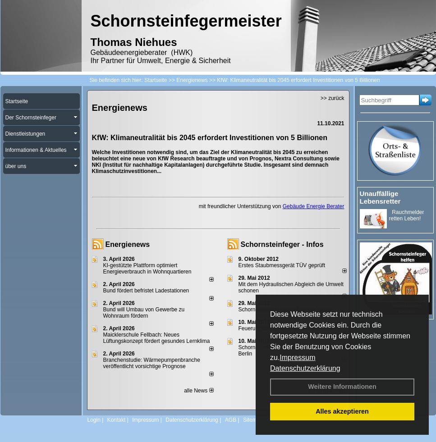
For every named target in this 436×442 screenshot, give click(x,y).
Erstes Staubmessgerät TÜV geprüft (282, 265)
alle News (198, 390)
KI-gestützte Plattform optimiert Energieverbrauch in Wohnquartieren (147, 268)
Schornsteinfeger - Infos (282, 244)
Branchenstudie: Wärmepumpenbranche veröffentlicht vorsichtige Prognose (151, 363)
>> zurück (332, 98)
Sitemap (253, 420)
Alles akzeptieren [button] (342, 411)
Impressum (297, 357)
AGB (230, 420)
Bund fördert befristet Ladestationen (146, 290)
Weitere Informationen (342, 386)
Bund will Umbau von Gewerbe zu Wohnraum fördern (144, 312)
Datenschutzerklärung (305, 368)
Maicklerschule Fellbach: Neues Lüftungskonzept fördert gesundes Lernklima (156, 338)
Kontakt (116, 420)
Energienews (128, 244)
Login (94, 420)
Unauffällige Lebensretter (380, 197)
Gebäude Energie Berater (313, 206)
